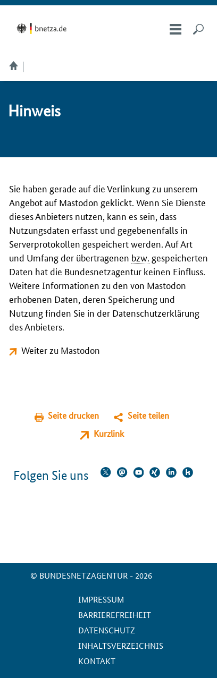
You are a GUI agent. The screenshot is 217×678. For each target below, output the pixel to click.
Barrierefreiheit (114, 614)
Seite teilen (148, 415)
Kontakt (96, 660)
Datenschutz (106, 629)
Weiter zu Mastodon (60, 349)
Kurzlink (109, 433)
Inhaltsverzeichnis (120, 645)
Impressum (101, 599)
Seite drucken (73, 415)
